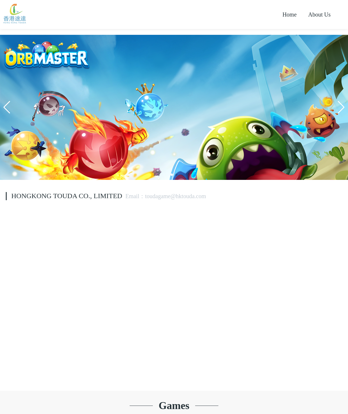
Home (289, 14)
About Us (319, 14)
